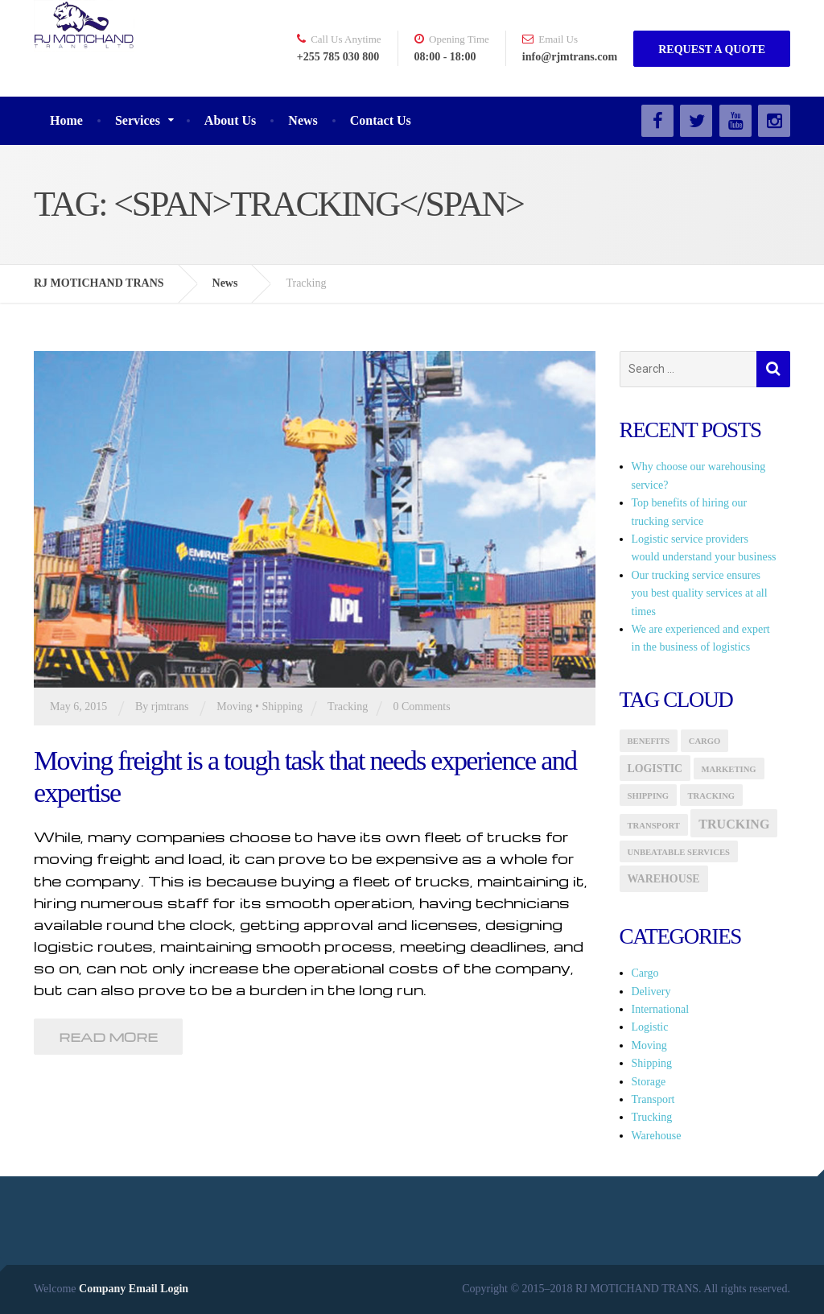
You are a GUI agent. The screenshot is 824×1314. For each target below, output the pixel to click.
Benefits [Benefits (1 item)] (649, 741)
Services (137, 120)
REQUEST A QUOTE (711, 49)
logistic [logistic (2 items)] (655, 768)
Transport (653, 1099)
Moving (234, 706)
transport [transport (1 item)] (654, 825)
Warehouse (657, 1136)
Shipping (282, 706)
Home (66, 120)
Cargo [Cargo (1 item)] (705, 741)
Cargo (645, 973)
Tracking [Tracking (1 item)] (711, 795)
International (661, 1009)
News (302, 120)
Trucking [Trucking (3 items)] (733, 824)
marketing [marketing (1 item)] (729, 769)
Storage (649, 1082)
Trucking (652, 1117)
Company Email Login (133, 1289)
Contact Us (380, 120)
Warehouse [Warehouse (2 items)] (664, 879)
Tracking (348, 706)
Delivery (651, 992)
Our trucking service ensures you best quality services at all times (700, 593)
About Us (230, 120)
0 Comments (421, 706)
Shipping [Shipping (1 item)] (649, 795)
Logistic (650, 1027)
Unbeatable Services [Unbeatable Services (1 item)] (679, 852)
